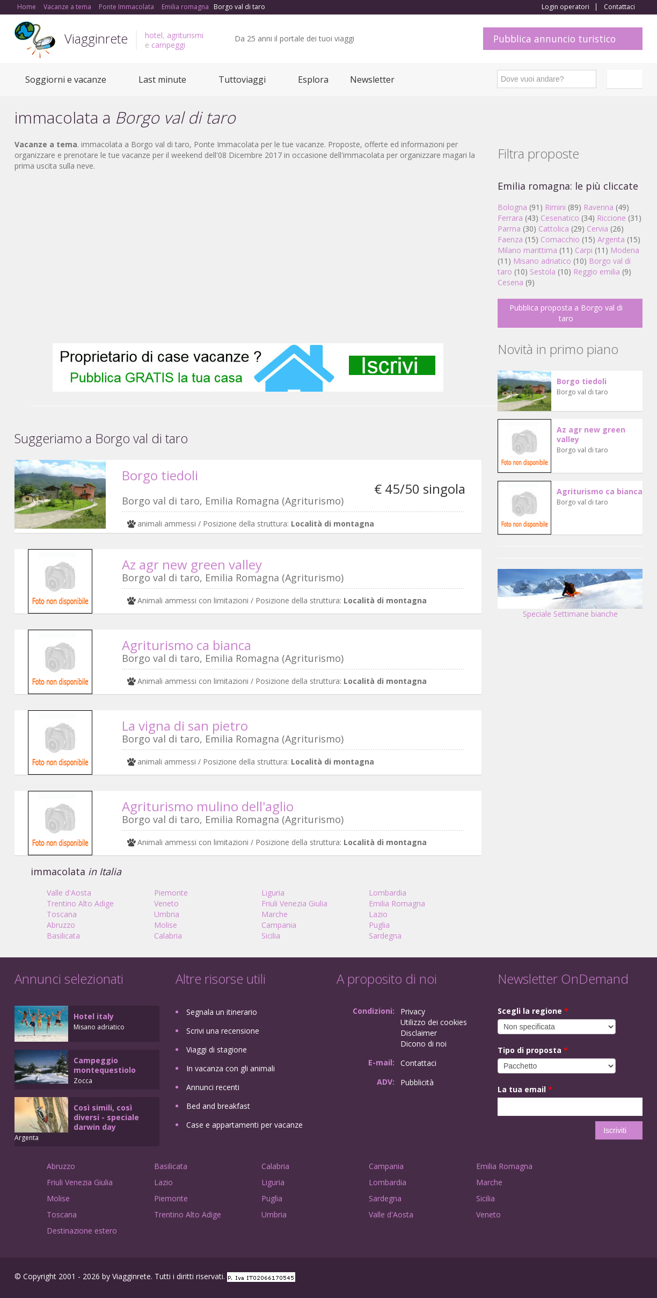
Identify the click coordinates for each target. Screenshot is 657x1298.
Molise (165, 925)
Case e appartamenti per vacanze (244, 1125)
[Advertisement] (247, 257)
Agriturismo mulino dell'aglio (208, 806)
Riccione (611, 218)
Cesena (510, 282)
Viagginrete (96, 38)
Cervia (597, 228)
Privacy (412, 1011)
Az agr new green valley (192, 564)
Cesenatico (560, 218)
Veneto (166, 903)
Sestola (543, 271)
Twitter (611, 1278)
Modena (624, 250)
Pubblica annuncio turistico (554, 38)
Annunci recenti (212, 1087)
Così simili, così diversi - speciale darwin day (106, 1117)
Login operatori (565, 7)
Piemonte (171, 893)
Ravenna (598, 207)
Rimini (555, 207)
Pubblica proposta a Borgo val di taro (566, 312)
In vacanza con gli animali (230, 1068)
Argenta (611, 239)
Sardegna (385, 936)
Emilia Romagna (397, 903)
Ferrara (510, 218)
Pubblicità (417, 1082)
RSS (637, 1278)
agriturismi (185, 35)
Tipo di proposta (533, 1050)
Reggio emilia (596, 271)
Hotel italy (94, 1016)
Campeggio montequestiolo (105, 1065)
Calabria (168, 936)
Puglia (379, 925)
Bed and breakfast (218, 1106)
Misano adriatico (542, 261)
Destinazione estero (82, 1230)
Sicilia (270, 936)
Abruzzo (61, 925)
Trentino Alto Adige (80, 903)
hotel (154, 35)
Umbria (166, 914)
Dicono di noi (423, 1044)
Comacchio (560, 239)
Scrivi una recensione (222, 1031)
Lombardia (387, 893)
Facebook (562, 1278)
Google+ (585, 1278)
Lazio (378, 914)
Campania (278, 925)
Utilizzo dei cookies (433, 1022)
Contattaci (619, 7)
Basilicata (63, 936)
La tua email (525, 1089)
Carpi (584, 250)
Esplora (313, 79)
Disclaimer (418, 1033)
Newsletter (372, 79)
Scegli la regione (533, 1011)
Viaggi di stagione (216, 1049)
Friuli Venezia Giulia (294, 903)
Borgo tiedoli (160, 475)
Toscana (62, 914)
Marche (274, 914)
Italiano (626, 79)
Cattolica (553, 228)
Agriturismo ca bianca (186, 645)
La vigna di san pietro (185, 725)
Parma (509, 228)
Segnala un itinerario (221, 1012)
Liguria (272, 893)
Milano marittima (527, 250)
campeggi (168, 45)
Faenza (510, 239)
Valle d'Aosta (69, 893)
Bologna (512, 207)
